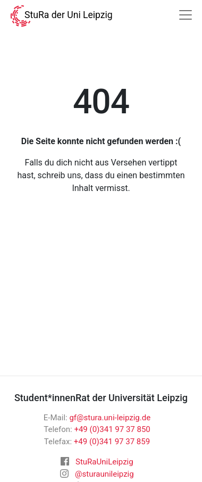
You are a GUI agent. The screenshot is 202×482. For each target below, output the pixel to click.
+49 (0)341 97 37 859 (112, 441)
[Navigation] (185, 15)
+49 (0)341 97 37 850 (112, 429)
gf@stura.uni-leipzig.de (109, 417)
